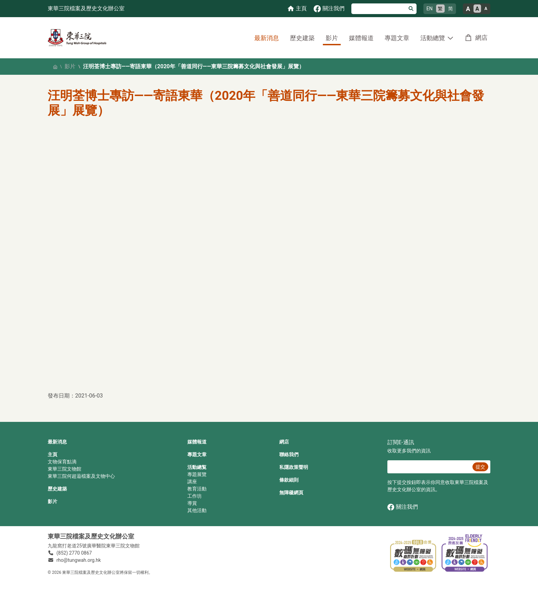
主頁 (52, 454)
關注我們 (402, 507)
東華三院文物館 (64, 469)
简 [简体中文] (450, 8)
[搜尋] (378, 8)
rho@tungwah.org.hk (79, 560)
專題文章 (397, 38)
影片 (332, 38)
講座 (192, 481)
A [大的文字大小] (468, 8)
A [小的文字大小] (485, 8)
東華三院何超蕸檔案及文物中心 (81, 476)
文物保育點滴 (62, 461)
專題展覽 (197, 474)
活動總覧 (197, 467)
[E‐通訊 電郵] (428, 466)
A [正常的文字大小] (477, 8)
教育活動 (197, 489)
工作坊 (194, 496)
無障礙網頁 (291, 492)
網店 (481, 37)
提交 (480, 467)
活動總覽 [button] (432, 38)
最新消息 (266, 38)
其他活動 (197, 510)
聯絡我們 (289, 454)
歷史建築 (302, 38)
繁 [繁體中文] (440, 8)
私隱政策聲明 (293, 467)
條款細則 (289, 480)
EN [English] (429, 8)
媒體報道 (361, 38)
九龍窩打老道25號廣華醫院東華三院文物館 (94, 545)
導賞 (192, 503)
